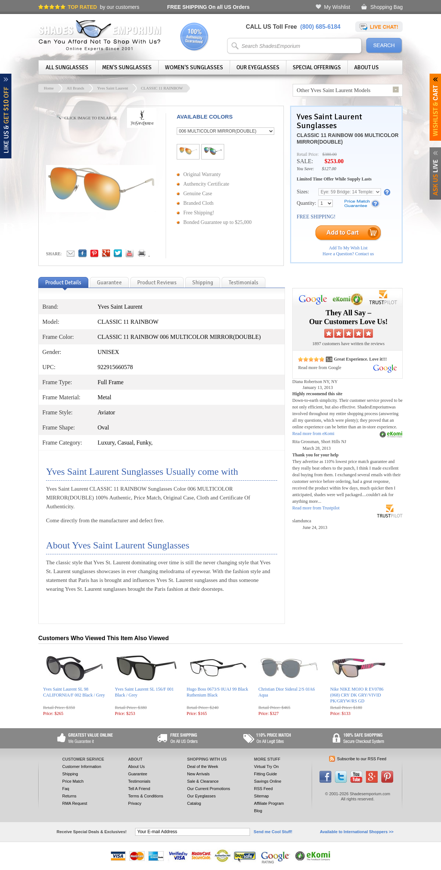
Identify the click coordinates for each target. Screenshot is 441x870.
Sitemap (261, 796)
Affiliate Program (269, 803)
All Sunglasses (67, 67)
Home (49, 88)
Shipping (70, 774)
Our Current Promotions (208, 788)
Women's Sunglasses (194, 67)
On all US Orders (208, 7)
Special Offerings (317, 67)
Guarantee (137, 774)
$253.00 (333, 161)
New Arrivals (198, 774)
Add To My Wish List (348, 247)
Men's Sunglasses (127, 67)
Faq (65, 788)
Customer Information (81, 766)
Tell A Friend (139, 788)
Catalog (194, 803)
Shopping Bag (386, 7)
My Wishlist (337, 7)
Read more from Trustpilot (315, 508)
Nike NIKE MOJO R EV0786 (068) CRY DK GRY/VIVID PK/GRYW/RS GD (357, 695)
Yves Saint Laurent (112, 88)
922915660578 (115, 367)
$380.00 (329, 154)
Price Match (73, 781)
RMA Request (74, 803)
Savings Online (267, 781)
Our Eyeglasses (257, 67)
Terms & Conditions (145, 796)
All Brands (75, 88)
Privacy (134, 803)
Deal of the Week (202, 766)
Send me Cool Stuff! (273, 831)
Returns (69, 796)
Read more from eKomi (313, 433)
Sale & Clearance (203, 781)
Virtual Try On (266, 766)
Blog (258, 810)
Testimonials (139, 781)
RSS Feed (263, 788)
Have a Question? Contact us (348, 253)
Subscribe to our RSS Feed (362, 759)
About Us (366, 67)
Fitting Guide (265, 774)
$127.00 (329, 168)
